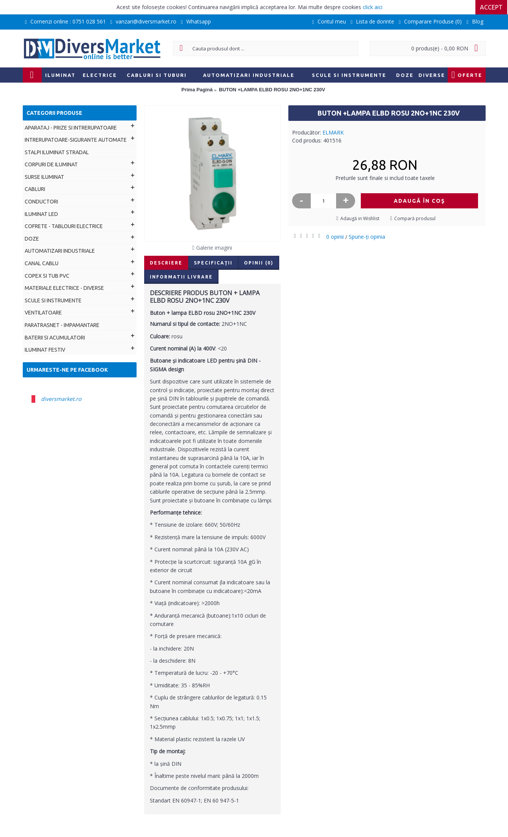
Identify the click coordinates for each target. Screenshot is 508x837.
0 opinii (335, 236)
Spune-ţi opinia (367, 236)
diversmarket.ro (61, 398)
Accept (492, 7)
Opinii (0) (259, 262)
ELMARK (333, 132)
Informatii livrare (181, 276)
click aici (372, 7)
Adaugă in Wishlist (359, 218)
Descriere (166, 262)
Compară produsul (415, 218)
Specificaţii (213, 262)
